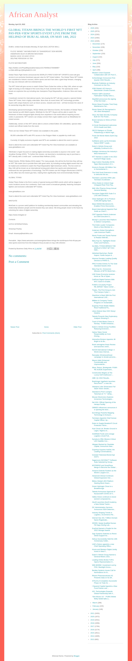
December (97, 44)
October (96, 50)
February (96, 606)
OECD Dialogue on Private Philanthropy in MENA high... (103, 131)
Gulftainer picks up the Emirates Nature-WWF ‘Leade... (104, 142)
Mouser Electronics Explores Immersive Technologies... (102, 398)
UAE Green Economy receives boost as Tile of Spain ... (103, 275)
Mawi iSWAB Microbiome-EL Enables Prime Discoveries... (103, 205)
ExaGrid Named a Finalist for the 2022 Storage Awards (104, 529)
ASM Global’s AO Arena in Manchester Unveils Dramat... (104, 89)
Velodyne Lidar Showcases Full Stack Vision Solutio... (103, 388)
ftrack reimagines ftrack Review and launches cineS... (103, 346)
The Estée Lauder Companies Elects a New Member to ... (103, 226)
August (95, 57)
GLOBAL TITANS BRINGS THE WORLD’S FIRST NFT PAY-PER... (104, 248)
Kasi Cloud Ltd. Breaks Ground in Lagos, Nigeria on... (104, 430)
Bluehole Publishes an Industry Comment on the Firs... (103, 84)
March (95, 603)
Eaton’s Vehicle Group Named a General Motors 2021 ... (104, 556)
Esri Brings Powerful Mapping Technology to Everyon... (103, 414)
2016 (92, 630)
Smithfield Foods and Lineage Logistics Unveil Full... (103, 435)
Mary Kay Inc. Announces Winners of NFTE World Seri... (104, 270)
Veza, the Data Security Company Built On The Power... (104, 116)
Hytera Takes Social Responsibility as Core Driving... (101, 334)
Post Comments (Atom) (51, 333)
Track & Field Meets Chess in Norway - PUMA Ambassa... (103, 323)
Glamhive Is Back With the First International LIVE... (103, 296)
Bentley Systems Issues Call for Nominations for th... (104, 571)
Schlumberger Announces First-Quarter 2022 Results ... (104, 79)
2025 (92, 31)
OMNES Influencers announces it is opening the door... (104, 409)
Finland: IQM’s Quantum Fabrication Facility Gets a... (103, 95)
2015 (92, 633)
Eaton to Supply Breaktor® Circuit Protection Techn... (104, 424)
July (94, 60)
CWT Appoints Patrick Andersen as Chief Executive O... (104, 215)
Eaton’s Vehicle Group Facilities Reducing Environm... (104, 328)
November (97, 47)
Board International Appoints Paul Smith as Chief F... (104, 210)
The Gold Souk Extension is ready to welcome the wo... (104, 174)
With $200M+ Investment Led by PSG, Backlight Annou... (104, 566)
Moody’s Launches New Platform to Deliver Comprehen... (104, 221)
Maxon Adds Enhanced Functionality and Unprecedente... (100, 362)
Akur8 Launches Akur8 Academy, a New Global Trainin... (104, 503)
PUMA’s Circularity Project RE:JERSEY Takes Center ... (103, 286)
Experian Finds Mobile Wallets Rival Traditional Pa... (103, 307)
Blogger (76, 656)
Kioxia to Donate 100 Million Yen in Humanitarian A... (104, 168)
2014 (92, 636)
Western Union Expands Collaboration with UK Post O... (104, 74)
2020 (92, 617)
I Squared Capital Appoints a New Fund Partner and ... (104, 587)
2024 (92, 34)
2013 (92, 639)
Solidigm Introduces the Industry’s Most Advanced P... (104, 152)
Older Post (77, 327)
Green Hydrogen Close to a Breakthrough (102, 487)
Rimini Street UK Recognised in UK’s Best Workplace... (104, 111)
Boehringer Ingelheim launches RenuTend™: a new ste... (103, 382)
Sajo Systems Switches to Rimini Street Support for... (104, 535)
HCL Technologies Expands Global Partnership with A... (103, 592)
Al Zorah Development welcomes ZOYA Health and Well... (104, 126)
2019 (92, 620)
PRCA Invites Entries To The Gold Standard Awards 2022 (104, 265)
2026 (92, 28)
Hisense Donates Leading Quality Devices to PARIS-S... (104, 259)
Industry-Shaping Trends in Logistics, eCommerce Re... (103, 514)
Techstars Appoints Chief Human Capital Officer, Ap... (104, 419)
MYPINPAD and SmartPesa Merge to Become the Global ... (104, 466)
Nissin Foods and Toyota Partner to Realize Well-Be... (104, 237)
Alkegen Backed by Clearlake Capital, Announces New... (103, 445)
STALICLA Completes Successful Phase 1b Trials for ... (104, 582)
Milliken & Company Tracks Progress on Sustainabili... (102, 302)
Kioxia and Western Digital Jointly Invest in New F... (104, 550)
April (94, 70)
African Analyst (33, 14)
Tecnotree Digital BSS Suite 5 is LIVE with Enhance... (104, 195)
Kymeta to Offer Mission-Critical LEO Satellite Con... (104, 440)
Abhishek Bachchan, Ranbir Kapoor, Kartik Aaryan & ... (103, 254)
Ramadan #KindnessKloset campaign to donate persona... (104, 356)
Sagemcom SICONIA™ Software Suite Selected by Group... (104, 461)
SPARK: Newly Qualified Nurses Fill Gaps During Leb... (104, 524)
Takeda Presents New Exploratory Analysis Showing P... (104, 317)
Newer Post (15, 327)
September (97, 54)
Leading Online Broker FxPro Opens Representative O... (103, 561)
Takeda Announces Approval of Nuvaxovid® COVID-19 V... (103, 493)
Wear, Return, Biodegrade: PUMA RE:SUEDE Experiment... (104, 369)
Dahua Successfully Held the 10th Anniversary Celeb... (104, 540)
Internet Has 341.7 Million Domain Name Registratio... (104, 519)
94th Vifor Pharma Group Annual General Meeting (104, 189)
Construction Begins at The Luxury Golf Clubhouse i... (102, 374)
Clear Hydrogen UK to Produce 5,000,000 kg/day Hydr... (103, 200)
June (95, 63)
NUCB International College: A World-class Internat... (103, 351)
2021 (92, 613)
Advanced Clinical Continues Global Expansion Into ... (102, 477)
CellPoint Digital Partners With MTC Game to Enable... (103, 281)
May (94, 67)
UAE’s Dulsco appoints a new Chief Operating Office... (103, 545)
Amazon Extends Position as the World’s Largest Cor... (104, 472)
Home (46, 327)
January (96, 609)
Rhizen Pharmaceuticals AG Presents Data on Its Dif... (102, 577)
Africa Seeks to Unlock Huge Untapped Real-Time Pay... (103, 184)
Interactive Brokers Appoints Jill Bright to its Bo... (103, 340)
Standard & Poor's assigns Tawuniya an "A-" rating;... (102, 393)
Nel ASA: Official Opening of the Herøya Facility (104, 403)
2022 (92, 41)
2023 (92, 38)
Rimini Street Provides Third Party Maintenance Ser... (104, 105)
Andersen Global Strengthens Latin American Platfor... (103, 231)
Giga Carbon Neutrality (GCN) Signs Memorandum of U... (103, 163)
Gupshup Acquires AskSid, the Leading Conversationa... (103, 451)
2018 (92, 623)
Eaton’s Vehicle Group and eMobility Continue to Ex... (102, 147)
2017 (92, 626)
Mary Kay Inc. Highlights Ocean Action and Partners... (104, 242)
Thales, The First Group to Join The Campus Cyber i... (103, 291)
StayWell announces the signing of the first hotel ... (104, 100)
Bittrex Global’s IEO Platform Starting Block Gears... (102, 482)
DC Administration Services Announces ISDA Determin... (103, 508)
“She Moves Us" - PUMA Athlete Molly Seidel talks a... (104, 598)
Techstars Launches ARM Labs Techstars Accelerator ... (103, 179)
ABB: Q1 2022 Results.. (101, 378)
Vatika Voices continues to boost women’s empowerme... (104, 498)
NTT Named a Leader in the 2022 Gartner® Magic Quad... (104, 158)
